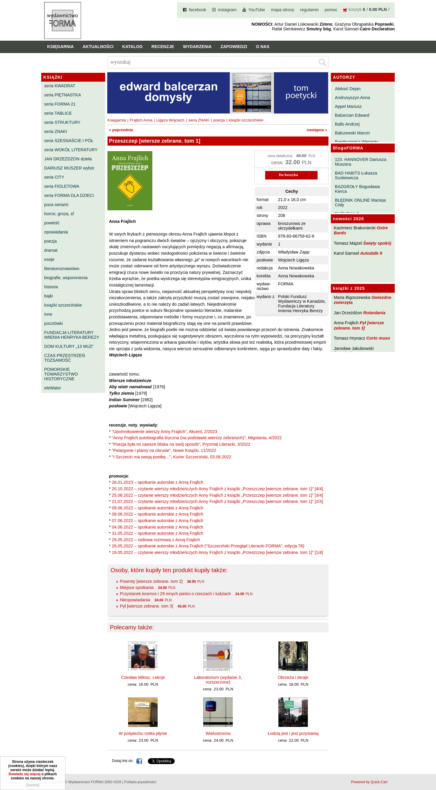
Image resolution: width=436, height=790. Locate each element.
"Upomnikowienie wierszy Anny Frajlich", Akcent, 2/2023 (164, 431)
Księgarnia (60, 46)
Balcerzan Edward (352, 115)
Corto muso (378, 338)
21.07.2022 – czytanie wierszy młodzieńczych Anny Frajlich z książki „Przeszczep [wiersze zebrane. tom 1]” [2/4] (217, 501)
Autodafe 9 (371, 253)
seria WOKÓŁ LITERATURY (71, 149)
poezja (50, 241)
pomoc (331, 9)
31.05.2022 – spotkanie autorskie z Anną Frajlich (157, 533)
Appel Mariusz (348, 106)
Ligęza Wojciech (170, 120)
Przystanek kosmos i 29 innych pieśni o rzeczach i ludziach (175, 593)
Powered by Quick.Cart (369, 782)
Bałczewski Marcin (352, 133)
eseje (49, 259)
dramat (50, 250)
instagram (227, 9)
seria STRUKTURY (62, 122)
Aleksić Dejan (348, 88)
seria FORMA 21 (59, 104)
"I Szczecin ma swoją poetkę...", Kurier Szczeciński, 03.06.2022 (171, 457)
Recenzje (162, 46)
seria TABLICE (58, 113)
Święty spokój (377, 243)
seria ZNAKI (55, 131)
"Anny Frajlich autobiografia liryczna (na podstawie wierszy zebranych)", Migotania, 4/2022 (197, 437)
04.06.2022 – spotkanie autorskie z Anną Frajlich (157, 527)
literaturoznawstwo (61, 268)
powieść (52, 222)
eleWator (52, 388)
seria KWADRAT (59, 85)
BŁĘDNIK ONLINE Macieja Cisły (360, 202)
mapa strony (282, 9)
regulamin (309, 9)
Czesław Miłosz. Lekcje (143, 677)
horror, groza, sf (59, 213)
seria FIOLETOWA (61, 186)
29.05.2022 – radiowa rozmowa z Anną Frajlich (156, 539)
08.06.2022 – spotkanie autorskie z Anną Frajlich (157, 514)
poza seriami (56, 204)
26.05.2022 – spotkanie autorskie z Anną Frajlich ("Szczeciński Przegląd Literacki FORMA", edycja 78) (208, 546)
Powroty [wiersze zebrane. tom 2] (151, 581)
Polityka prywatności (140, 782)
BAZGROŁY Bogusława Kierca (357, 189)
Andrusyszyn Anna (352, 97)
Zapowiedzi (233, 46)
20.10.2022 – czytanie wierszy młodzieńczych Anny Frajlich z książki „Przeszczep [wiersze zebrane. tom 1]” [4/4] (217, 488)
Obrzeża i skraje (293, 677)
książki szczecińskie (63, 305)
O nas (263, 46)
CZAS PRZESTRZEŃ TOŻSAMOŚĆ (64, 358)
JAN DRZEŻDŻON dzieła (68, 159)
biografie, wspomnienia (65, 277)
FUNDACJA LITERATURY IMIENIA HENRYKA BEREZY (71, 335)
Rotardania (374, 312)
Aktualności (97, 46)
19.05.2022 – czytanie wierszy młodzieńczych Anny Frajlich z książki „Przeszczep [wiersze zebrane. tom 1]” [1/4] (217, 552)
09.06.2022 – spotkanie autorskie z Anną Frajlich (157, 508)
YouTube (256, 9)
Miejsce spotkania (136, 587)
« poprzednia (121, 130)
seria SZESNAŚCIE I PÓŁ (68, 140)
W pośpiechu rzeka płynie (143, 733)
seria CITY (54, 177)
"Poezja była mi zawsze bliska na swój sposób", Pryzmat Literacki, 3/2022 (181, 444)
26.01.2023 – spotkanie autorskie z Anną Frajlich (157, 482)
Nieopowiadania (135, 600)
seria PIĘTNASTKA (62, 95)
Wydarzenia (197, 46)
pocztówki (53, 323)
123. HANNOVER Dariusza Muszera (360, 162)
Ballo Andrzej (347, 124)
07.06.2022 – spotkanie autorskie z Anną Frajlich (157, 520)
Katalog (132, 46)
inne (48, 314)
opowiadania (56, 232)
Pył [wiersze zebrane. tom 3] (359, 325)
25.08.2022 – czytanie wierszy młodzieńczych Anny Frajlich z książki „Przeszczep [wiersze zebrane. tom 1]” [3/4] (217, 495)
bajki (48, 296)
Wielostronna (218, 733)
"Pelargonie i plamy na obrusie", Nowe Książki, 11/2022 (164, 450)
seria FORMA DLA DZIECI (69, 195)
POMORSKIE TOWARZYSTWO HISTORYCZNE (61, 374)
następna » (317, 130)
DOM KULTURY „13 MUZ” (69, 346)
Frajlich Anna (141, 120)
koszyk (355, 9)
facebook (197, 9)
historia (51, 286)
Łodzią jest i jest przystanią (293, 733)
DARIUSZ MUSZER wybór (69, 168)
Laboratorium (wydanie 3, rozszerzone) (218, 679)
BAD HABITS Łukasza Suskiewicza (356, 175)
